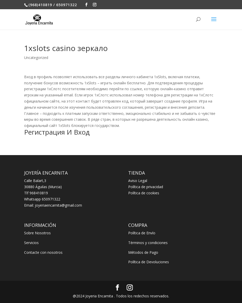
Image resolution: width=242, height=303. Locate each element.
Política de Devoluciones (148, 261)
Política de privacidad (145, 186)
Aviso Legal (137, 180)
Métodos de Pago (143, 252)
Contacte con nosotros (43, 252)
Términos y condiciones (148, 242)
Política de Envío (141, 232)
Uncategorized (36, 57)
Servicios (31, 242)
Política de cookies (143, 192)
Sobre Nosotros (37, 232)
